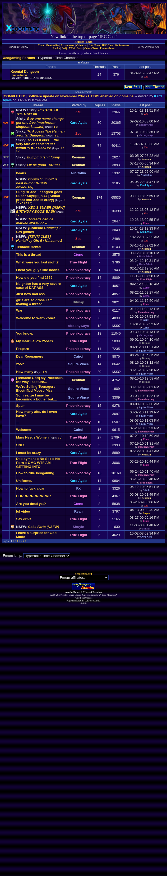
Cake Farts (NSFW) (43, 527)
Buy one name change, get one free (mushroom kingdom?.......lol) (40, 123)
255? (20, 364)
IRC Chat (107, 45)
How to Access (19, 75)
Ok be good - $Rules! (44, 165)
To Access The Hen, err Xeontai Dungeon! (40, 133)
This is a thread (28, 255)
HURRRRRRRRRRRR (33, 496)
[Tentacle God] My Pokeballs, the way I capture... (40, 380)
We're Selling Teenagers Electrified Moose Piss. (35, 389)
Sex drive (23, 519)
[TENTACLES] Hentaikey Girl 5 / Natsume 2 (39, 239)
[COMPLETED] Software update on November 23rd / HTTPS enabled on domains (68, 96)
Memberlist (52, 45)
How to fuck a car (30, 488)
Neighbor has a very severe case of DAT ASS (38, 286)
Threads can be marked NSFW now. (34, 221)
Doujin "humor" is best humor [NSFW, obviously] (37, 183)
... (17, 422)
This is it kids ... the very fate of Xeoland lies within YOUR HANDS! (37, 144)
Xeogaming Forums (19, 58)
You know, (24, 333)
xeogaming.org (83, 573)
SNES (20, 445)
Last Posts (94, 45)
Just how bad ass (30, 294)
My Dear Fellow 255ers (34, 341)
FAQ (64, 48)
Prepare (22, 349)
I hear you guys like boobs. (38, 270)
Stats (79, 48)
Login (89, 41)
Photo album (107, 48)
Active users (68, 45)
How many (24, 372)
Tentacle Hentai (28, 247)
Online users (122, 45)
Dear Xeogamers (29, 356)
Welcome (23, 430)
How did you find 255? (34, 278)
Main (41, 45)
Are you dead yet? (31, 504)
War (19, 310)
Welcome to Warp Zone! (35, 318)
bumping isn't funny (43, 157)
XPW (72, 48)
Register (79, 41)
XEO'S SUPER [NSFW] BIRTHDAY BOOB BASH (40, 209)
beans (21, 173)
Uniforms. (24, 481)
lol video (23, 511)
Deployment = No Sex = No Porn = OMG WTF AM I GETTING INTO (38, 463)
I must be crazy (28, 453)
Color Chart (91, 48)
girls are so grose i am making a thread (34, 302)
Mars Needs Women (32, 437)
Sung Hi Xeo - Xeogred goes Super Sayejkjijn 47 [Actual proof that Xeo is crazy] (39, 196)
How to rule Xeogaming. (35, 473)
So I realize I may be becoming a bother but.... (36, 397)
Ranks (56, 48)
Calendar (81, 45)
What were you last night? (37, 262)
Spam (20, 406)
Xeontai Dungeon (25, 72)
